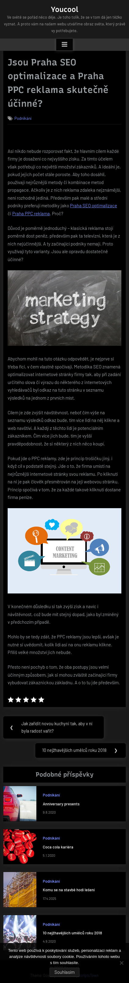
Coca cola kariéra (58, 846)
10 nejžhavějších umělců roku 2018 (72, 932)
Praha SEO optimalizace (93, 205)
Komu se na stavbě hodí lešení (69, 889)
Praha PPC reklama (31, 213)
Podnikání (22, 118)
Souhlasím (64, 972)
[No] (121, 963)
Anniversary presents (61, 803)
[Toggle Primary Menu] (64, 45)
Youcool (64, 9)
